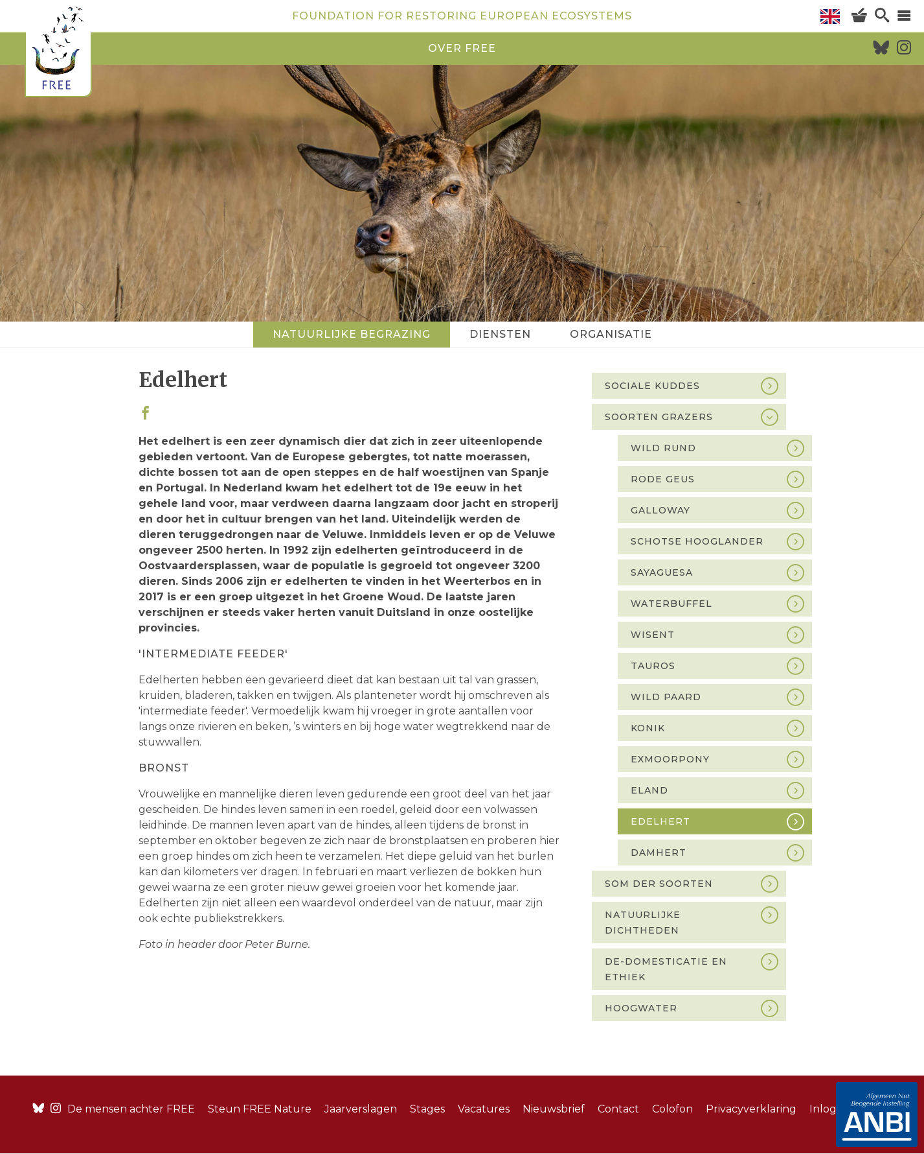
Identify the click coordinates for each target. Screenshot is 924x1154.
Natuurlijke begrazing (352, 334)
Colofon (672, 1109)
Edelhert (660, 821)
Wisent (653, 635)
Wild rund (663, 448)
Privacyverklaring (751, 1109)
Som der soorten (659, 883)
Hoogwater (641, 1008)
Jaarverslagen (360, 1109)
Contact (618, 1109)
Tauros (653, 666)
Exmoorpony (670, 759)
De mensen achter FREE (131, 1109)
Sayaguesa (662, 572)
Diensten (500, 334)
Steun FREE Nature (259, 1109)
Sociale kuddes (652, 386)
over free (462, 48)
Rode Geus (663, 479)
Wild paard (666, 697)
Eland (649, 790)
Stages (427, 1109)
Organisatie (611, 334)
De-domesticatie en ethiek (666, 969)
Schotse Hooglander (697, 541)
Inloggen (833, 1109)
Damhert (658, 852)
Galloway (660, 510)
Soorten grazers (659, 417)
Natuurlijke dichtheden (643, 922)
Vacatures (484, 1109)
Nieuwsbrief (554, 1109)
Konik (648, 728)
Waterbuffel (671, 603)
